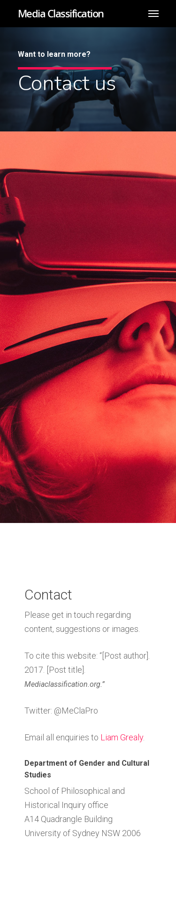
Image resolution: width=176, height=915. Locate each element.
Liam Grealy (121, 737)
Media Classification (61, 13)
